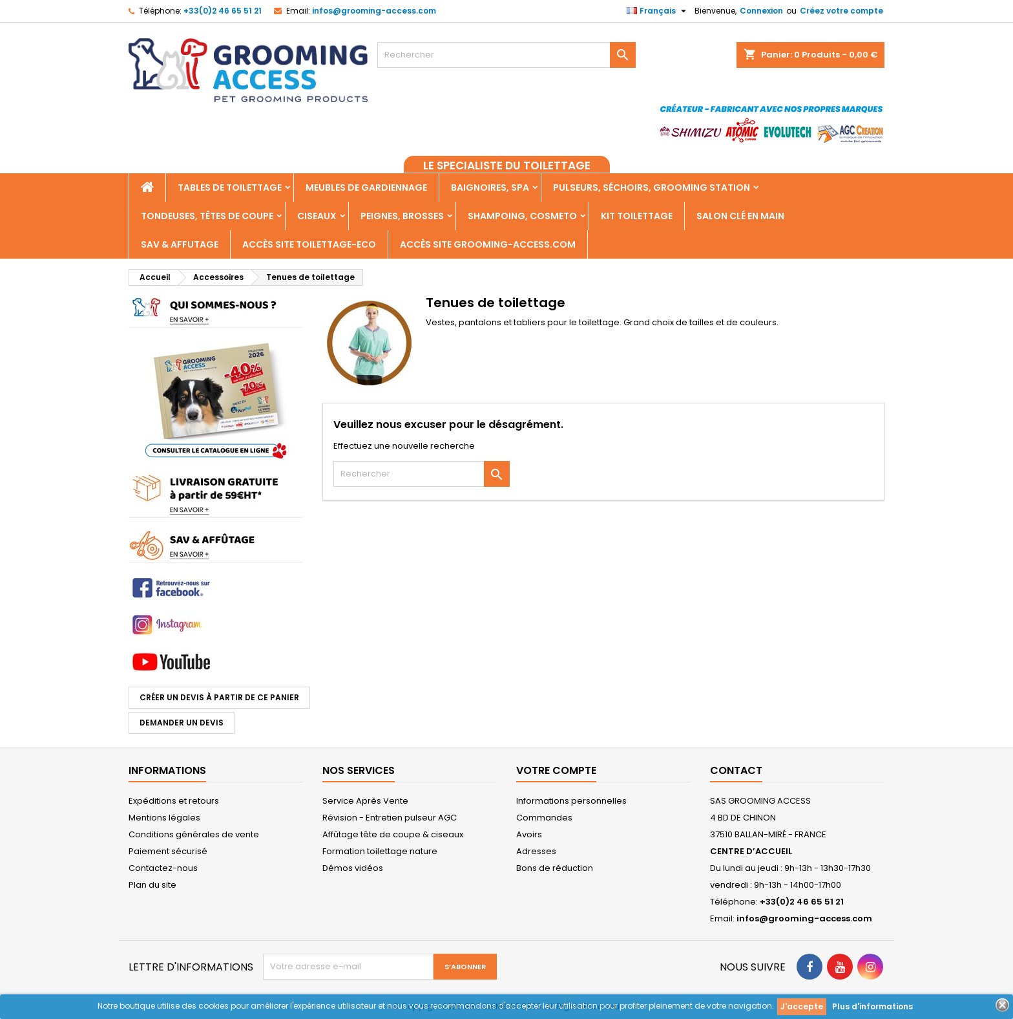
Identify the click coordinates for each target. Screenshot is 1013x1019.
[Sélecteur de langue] (658, 11)
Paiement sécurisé (168, 851)
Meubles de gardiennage (366, 187)
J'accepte (801, 1006)
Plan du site (152, 885)
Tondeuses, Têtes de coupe (207, 215)
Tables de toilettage (230, 187)
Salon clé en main (740, 215)
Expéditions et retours (174, 801)
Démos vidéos (352, 868)
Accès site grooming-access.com (488, 244)
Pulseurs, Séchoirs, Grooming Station (651, 187)
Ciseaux (317, 215)
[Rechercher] (506, 55)
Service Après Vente (365, 801)
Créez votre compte (841, 10)
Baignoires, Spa (490, 187)
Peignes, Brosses (402, 215)
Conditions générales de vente (194, 834)
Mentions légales (164, 817)
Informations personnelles (571, 801)
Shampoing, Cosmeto (522, 215)
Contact (736, 770)
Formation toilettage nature (379, 851)
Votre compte (556, 770)
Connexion (761, 10)
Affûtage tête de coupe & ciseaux (392, 834)
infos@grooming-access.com (374, 10)
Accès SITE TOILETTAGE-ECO (309, 244)
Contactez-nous (163, 868)
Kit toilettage (637, 215)
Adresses (536, 851)
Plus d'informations (872, 1006)
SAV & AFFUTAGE (179, 244)
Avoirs (529, 834)
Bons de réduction (554, 868)
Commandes (544, 817)
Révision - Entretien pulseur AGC (389, 817)
